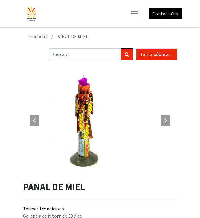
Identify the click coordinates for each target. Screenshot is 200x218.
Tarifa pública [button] (154, 54)
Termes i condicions (43, 209)
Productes (38, 36)
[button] (34, 120)
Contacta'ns (165, 14)
